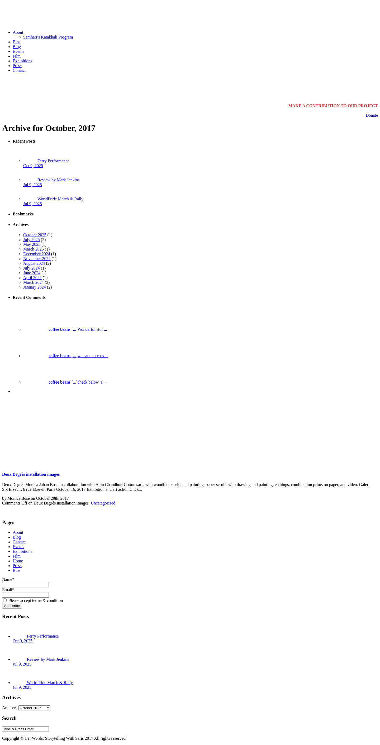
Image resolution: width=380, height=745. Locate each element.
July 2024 (31, 268)
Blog (17, 46)
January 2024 (34, 287)
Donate (372, 115)
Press (17, 65)
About (18, 32)
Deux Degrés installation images (31, 474)
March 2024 (33, 282)
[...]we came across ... (65, 355)
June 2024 (31, 273)
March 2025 (33, 249)
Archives (9, 707)
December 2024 (36, 254)
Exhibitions (22, 61)
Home (18, 561)
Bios (16, 42)
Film (17, 56)
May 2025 (31, 244)
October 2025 (34, 235)
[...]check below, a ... (65, 382)
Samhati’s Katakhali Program (48, 37)
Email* (25, 592)
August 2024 (34, 263)
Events (18, 51)
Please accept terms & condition (33, 600)
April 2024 (32, 277)
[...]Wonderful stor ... (65, 329)
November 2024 (37, 258)
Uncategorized (103, 503)
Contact (19, 70)
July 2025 (31, 239)
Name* (25, 582)
